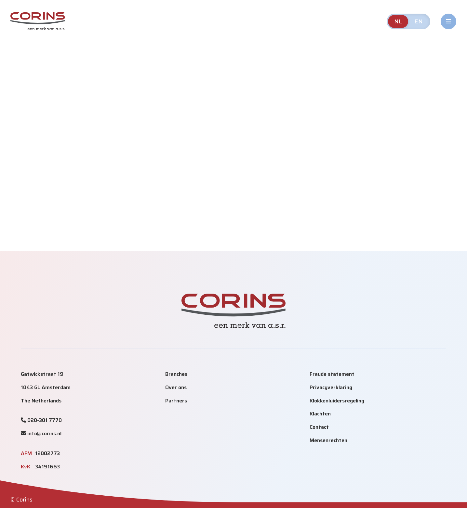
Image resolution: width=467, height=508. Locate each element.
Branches (176, 374)
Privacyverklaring (331, 387)
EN (419, 21)
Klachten (320, 414)
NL (398, 21)
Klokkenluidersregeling (337, 401)
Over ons (176, 387)
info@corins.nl (44, 433)
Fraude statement (332, 374)
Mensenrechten (328, 440)
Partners (176, 401)
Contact (319, 427)
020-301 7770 (44, 420)
